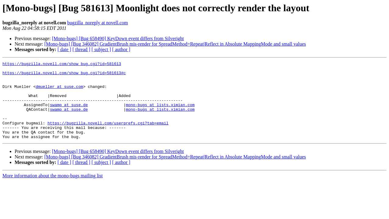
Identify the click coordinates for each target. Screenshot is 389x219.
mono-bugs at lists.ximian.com (160, 113)
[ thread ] (81, 49)
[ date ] (64, 49)
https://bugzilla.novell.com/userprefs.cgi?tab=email (107, 135)
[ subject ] (101, 49)
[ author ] (121, 49)
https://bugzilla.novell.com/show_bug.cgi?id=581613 (61, 64)
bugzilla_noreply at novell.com (97, 22)
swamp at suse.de (69, 113)
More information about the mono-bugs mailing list (52, 191)
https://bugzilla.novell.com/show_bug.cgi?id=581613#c (64, 75)
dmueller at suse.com (59, 92)
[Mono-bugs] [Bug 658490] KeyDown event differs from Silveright (118, 38)
